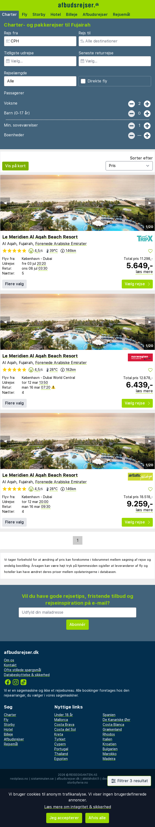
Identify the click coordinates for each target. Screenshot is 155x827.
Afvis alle (97, 818)
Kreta (58, 734)
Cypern (60, 744)
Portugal (61, 749)
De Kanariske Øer (116, 720)
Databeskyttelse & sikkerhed (27, 675)
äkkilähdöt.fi (90, 778)
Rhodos (109, 734)
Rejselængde (15, 73)
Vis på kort (15, 166)
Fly (24, 14)
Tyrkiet (60, 739)
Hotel (56, 14)
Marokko (110, 754)
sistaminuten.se (42, 778)
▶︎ (149, 202)
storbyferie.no (77, 782)
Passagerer (14, 93)
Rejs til (84, 33)
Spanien (109, 715)
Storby (39, 14)
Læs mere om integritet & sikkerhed (77, 807)
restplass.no (19, 778)
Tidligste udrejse (19, 53)
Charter (9, 14)
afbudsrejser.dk (68, 778)
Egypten (61, 759)
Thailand (61, 754)
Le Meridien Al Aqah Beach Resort (40, 236)
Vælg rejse (137, 284)
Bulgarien (110, 749)
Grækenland (112, 729)
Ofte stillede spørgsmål (22, 670)
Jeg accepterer (64, 818)
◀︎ (5, 202)
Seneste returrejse (95, 53)
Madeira (109, 759)
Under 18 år (63, 715)
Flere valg (14, 284)
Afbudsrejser (95, 14)
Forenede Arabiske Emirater (61, 243)
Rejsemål (121, 14)
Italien (107, 739)
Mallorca (61, 720)
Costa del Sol (65, 729)
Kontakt (10, 665)
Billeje (72, 14)
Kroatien (109, 744)
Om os (9, 660)
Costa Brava (64, 725)
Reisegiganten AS (83, 775)
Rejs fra (11, 33)
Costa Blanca (113, 725)
